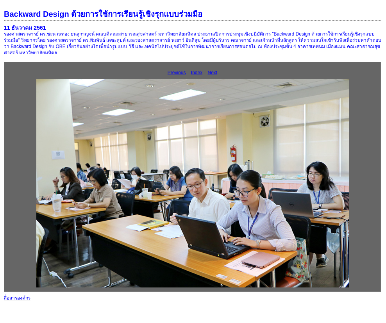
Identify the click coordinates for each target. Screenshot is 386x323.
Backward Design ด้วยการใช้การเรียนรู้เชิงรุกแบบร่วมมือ (103, 14)
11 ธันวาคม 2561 (25, 28)
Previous (177, 72)
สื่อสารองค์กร (17, 298)
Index (196, 72)
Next (213, 72)
